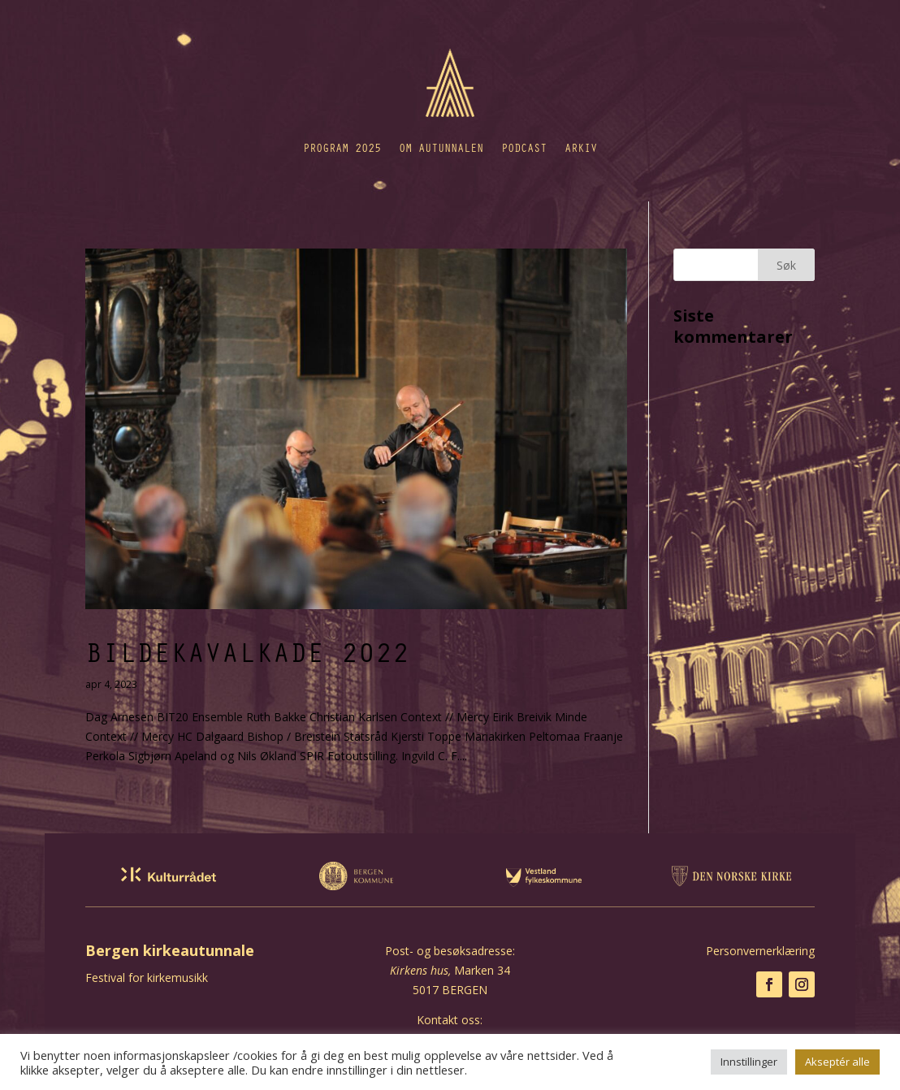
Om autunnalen (441, 147)
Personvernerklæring (760, 950)
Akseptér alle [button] (837, 1061)
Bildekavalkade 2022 (247, 651)
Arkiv (581, 147)
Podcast (524, 147)
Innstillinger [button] (748, 1061)
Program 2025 (342, 147)
